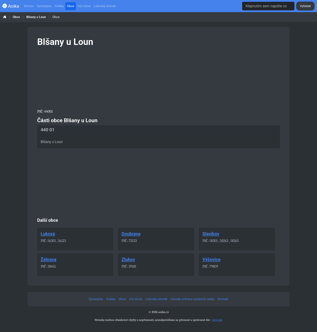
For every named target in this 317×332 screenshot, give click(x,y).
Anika (10, 6)
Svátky (59, 6)
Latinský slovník (105, 6)
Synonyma (44, 6)
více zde (217, 320)
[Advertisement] (158, 77)
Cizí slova (84, 6)
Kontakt (223, 299)
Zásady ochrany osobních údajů (192, 299)
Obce (70, 6)
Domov (29, 6)
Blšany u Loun (36, 17)
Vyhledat (305, 6)
